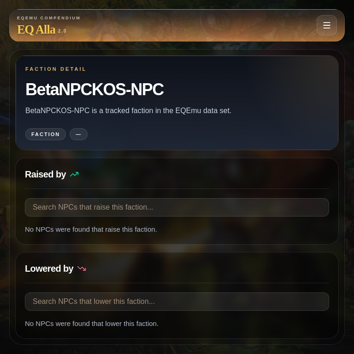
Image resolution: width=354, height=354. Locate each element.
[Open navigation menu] (327, 25)
